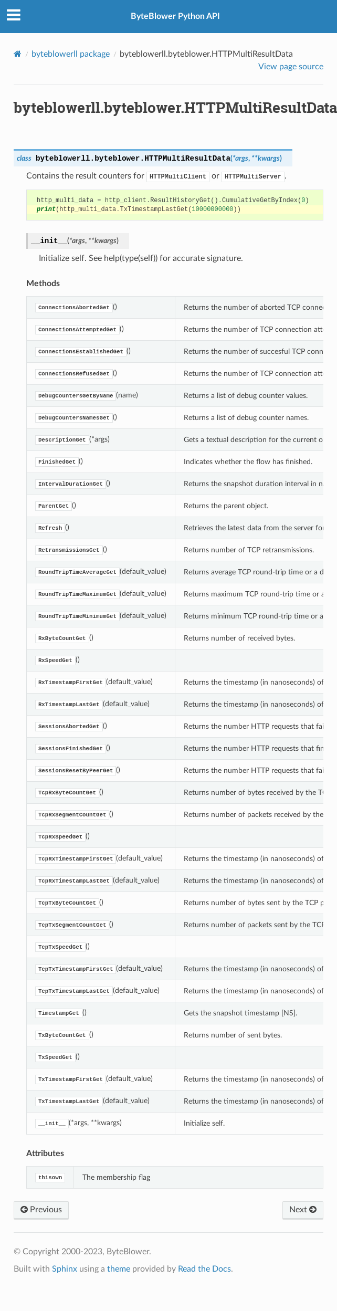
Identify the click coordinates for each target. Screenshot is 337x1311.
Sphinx (64, 1269)
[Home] (18, 53)
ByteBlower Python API (175, 16)
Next (303, 1209)
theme (118, 1269)
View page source (290, 66)
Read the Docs (204, 1269)
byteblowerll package (70, 54)
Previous (41, 1209)
